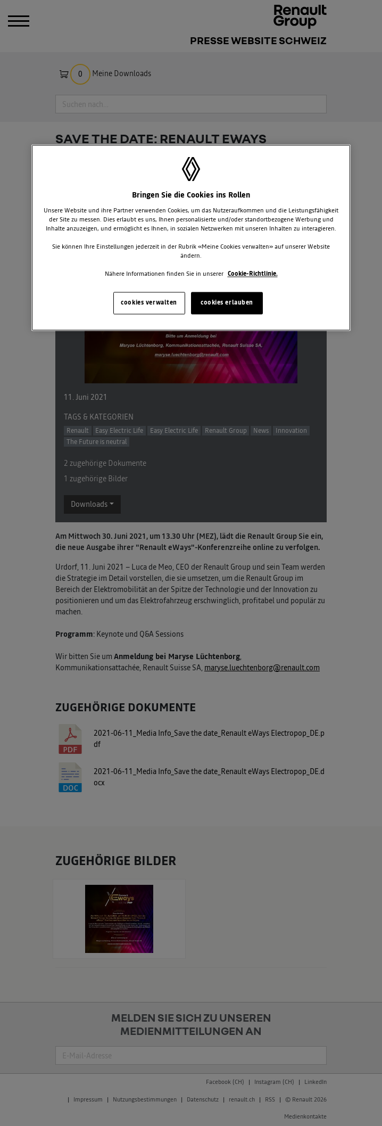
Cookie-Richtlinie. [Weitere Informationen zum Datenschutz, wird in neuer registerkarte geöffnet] (253, 274)
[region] (191, 238)
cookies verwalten (149, 303)
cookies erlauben (227, 303)
